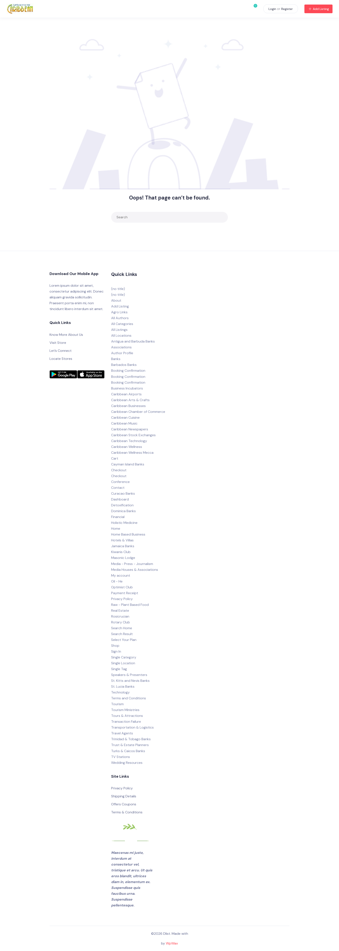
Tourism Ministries (125, 710)
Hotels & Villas (122, 540)
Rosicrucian (120, 616)
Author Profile (122, 353)
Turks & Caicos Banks (128, 751)
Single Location (123, 663)
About (116, 300)
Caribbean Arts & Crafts (130, 400)
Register (287, 9)
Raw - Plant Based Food (130, 604)
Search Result (122, 634)
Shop (115, 645)
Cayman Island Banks (127, 464)
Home (115, 528)
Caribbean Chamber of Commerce (138, 411)
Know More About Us (66, 334)
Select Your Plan (123, 639)
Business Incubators (127, 388)
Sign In (116, 651)
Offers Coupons (123, 804)
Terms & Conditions (126, 812)
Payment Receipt (124, 593)
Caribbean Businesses (128, 406)
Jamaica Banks (122, 546)
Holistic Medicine (124, 522)
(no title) (118, 288)
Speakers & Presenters (129, 675)
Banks (115, 359)
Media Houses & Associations (134, 569)
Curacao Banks (123, 493)
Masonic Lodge (123, 557)
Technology (120, 692)
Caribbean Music (124, 423)
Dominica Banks (123, 511)
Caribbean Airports (126, 394)
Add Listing (318, 9)
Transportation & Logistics (132, 727)
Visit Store (58, 342)
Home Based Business (128, 534)
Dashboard (120, 499)
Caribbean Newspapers (129, 429)
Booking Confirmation (128, 370)
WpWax (172, 943)
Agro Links (119, 312)
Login (272, 9)
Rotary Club (120, 622)
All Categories (122, 324)
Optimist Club (122, 587)
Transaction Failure (126, 721)
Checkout (118, 470)
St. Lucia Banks (122, 686)
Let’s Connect (61, 350)
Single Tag (119, 669)
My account (120, 575)
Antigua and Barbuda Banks (133, 341)
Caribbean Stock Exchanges (133, 435)
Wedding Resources (126, 762)
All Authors (120, 318)
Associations (121, 347)
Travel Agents (122, 733)
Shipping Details (123, 796)
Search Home (121, 628)
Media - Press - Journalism (132, 564)
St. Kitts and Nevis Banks (130, 680)
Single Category (123, 657)
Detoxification (122, 505)
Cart (114, 458)
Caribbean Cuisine (125, 417)
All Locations (121, 335)
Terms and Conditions (128, 698)
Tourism (117, 704)
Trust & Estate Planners (130, 745)
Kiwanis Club (121, 552)
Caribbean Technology (129, 441)
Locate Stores (61, 358)
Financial (118, 517)
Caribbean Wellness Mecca (132, 452)
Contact (118, 487)
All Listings (119, 329)
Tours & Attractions (127, 715)
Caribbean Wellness (126, 446)
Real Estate (120, 610)
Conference (120, 482)
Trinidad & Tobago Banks (131, 739)
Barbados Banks (124, 364)
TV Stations (120, 757)
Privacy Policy (122, 599)
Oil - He (117, 581)
